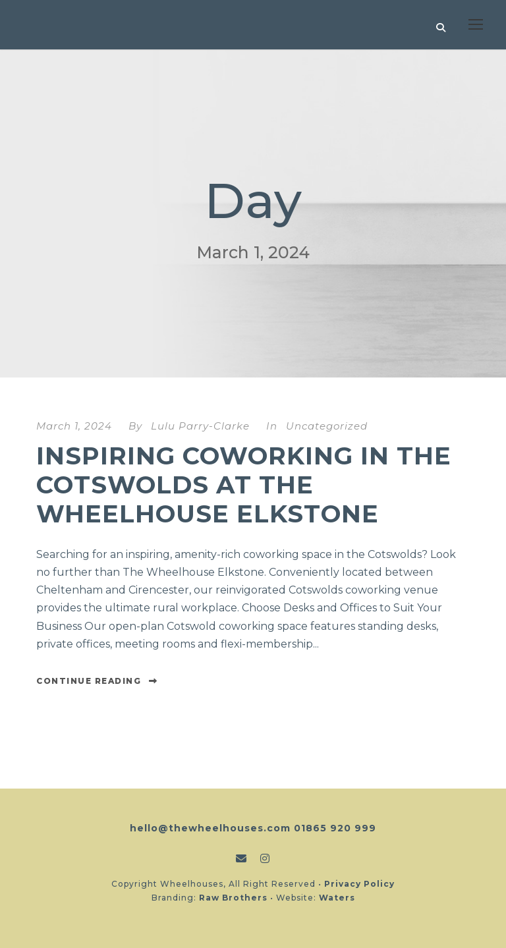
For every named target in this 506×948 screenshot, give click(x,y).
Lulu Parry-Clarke (200, 426)
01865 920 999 (335, 828)
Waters (337, 898)
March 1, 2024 (74, 426)
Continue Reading (97, 681)
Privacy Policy (359, 884)
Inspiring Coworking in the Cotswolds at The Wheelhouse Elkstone (243, 485)
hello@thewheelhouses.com (210, 828)
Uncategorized (327, 426)
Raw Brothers (233, 898)
